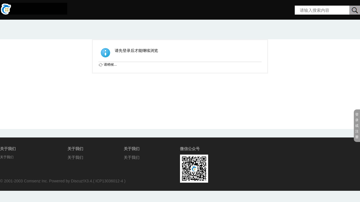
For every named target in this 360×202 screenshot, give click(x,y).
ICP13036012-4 (109, 181)
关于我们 (75, 157)
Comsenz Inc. (36, 181)
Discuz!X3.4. (82, 181)
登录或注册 (357, 126)
